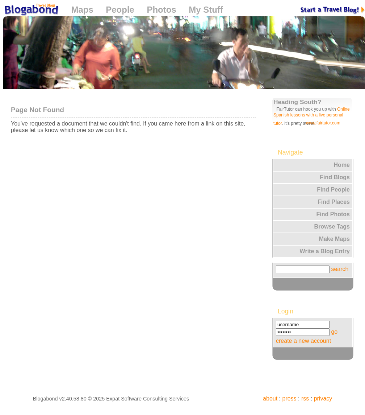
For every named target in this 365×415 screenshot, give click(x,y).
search (339, 269)
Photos (161, 10)
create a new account (303, 341)
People (120, 10)
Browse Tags (332, 226)
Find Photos (333, 214)
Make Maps (334, 239)
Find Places (334, 202)
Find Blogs (335, 177)
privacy (323, 398)
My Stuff (206, 10)
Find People (333, 189)
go (334, 332)
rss (305, 398)
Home (342, 165)
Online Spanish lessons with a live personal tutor (311, 116)
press (289, 398)
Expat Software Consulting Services (147, 399)
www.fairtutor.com (323, 123)
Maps (82, 10)
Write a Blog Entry (325, 251)
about (270, 398)
